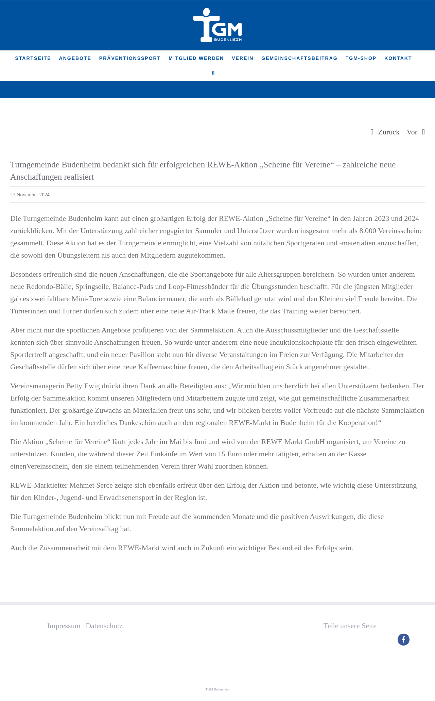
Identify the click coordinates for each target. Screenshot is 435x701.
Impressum (64, 625)
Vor (412, 132)
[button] (213, 73)
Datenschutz (104, 625)
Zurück (389, 132)
